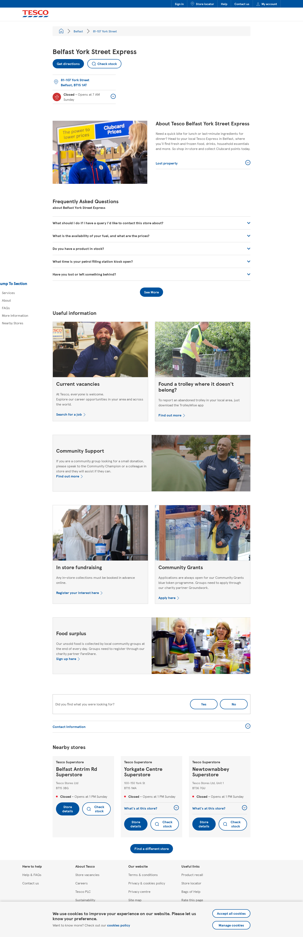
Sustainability (85, 899)
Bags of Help (191, 891)
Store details (67, 808)
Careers (81, 883)
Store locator (202, 4)
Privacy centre (139, 891)
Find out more (169, 415)
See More (151, 292)
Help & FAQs (31, 874)
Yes (203, 704)
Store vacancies (87, 874)
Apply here (166, 597)
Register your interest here (77, 592)
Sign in (179, 4)
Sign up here (66, 658)
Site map (135, 899)
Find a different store (151, 848)
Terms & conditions (143, 874)
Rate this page (192, 899)
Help (224, 4)
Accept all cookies (231, 913)
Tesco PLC (83, 891)
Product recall (192, 874)
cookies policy (118, 925)
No (228, 702)
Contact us (241, 4)
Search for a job (69, 414)
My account (266, 4)
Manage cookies (231, 925)
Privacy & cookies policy (146, 883)
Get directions (66, 62)
